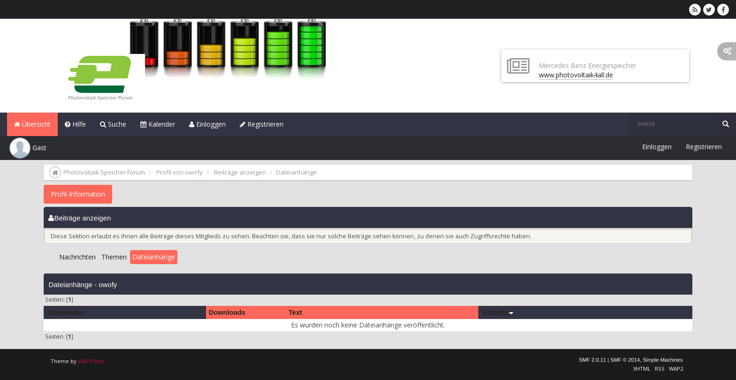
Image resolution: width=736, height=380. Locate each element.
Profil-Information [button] (78, 194)
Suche (113, 124)
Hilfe (75, 124)
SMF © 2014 (625, 360)
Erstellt (498, 312)
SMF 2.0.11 (592, 360)
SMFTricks (91, 361)
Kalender (157, 124)
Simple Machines (662, 360)
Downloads (227, 312)
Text (295, 312)
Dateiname (66, 312)
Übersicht (32, 124)
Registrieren (262, 124)
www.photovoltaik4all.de (576, 74)
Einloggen (207, 124)
